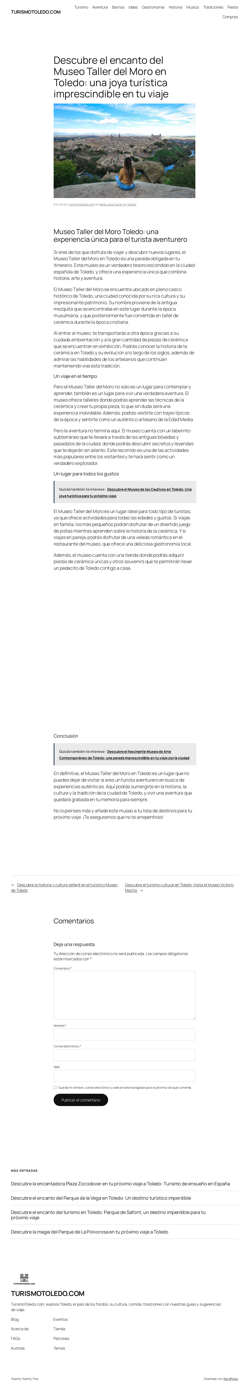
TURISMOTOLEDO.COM (36, 12)
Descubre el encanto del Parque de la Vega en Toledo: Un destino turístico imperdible (101, 1198)
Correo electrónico (67, 1046)
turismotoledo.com (82, 204)
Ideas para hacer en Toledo (117, 204)
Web (57, 1067)
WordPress (230, 1379)
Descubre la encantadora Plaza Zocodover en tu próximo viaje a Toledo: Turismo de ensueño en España (120, 1183)
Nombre (60, 1025)
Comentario (63, 968)
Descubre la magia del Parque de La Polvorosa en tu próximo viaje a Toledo (89, 1231)
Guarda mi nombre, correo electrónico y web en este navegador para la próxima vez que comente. (125, 1087)
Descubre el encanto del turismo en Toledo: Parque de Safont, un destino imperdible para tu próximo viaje (108, 1215)
